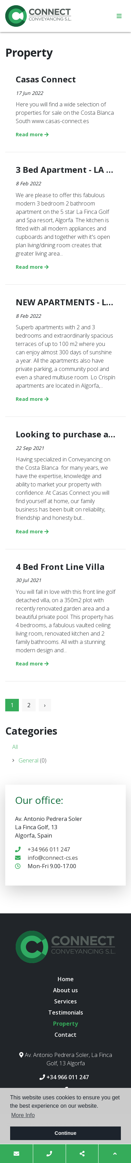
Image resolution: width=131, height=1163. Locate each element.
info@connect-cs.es (46, 858)
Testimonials (65, 1012)
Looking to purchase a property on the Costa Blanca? (65, 434)
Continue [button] (65, 1133)
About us (65, 990)
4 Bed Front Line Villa (60, 567)
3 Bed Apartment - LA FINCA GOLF (65, 170)
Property (65, 1023)
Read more (32, 134)
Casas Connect (46, 79)
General (29, 760)
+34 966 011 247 (42, 849)
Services (65, 1001)
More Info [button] (23, 1115)
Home (66, 979)
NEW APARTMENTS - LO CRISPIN (65, 302)
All (15, 747)
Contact (65, 1035)
